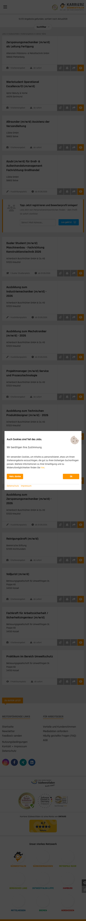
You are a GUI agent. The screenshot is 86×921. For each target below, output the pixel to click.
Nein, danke (15, 476)
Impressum (26, 485)
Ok (71, 476)
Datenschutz (13, 485)
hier (42, 467)
